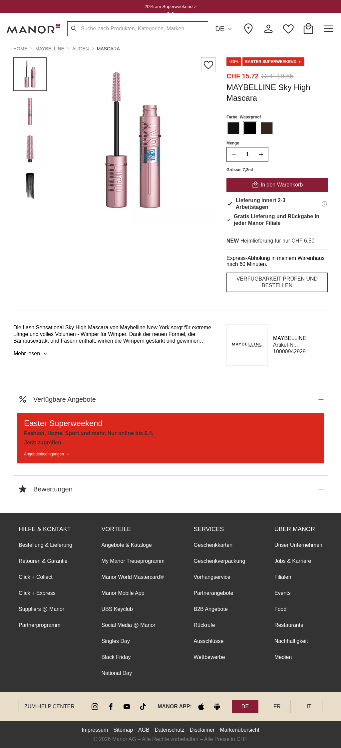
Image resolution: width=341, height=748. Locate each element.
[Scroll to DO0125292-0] (273, 61)
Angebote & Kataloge (127, 545)
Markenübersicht (239, 730)
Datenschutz (169, 730)
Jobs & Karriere (292, 561)
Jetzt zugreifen (42, 442)
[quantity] (247, 154)
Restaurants (288, 625)
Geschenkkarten (213, 545)
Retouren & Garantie (43, 561)
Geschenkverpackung (219, 561)
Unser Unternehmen (298, 545)
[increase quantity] (261, 154)
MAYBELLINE (289, 338)
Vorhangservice (212, 577)
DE (224, 29)
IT (309, 706)
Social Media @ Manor (129, 625)
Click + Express (37, 593)
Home (20, 48)
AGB (144, 730)
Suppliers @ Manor (41, 609)
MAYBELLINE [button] (49, 48)
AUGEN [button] (80, 48)
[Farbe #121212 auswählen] (233, 128)
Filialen (282, 577)
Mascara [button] (108, 48)
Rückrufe (204, 625)
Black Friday (116, 657)
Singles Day (116, 641)
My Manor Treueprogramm (133, 561)
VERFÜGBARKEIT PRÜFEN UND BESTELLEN (277, 282)
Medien (283, 657)
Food (280, 609)
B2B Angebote (211, 609)
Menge (232, 143)
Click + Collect (36, 577)
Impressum (95, 730)
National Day (117, 673)
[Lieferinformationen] (324, 204)
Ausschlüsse (209, 641)
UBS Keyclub (117, 609)
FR (276, 706)
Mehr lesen (31, 354)
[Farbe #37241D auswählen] (267, 128)
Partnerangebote (213, 593)
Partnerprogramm (39, 625)
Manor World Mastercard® (133, 577)
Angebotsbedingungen (47, 454)
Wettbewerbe (209, 657)
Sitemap (123, 730)
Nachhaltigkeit (291, 641)
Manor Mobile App (123, 593)
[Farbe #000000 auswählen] (250, 128)
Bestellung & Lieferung (45, 545)
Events (282, 593)
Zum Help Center (49, 706)
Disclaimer (202, 730)
